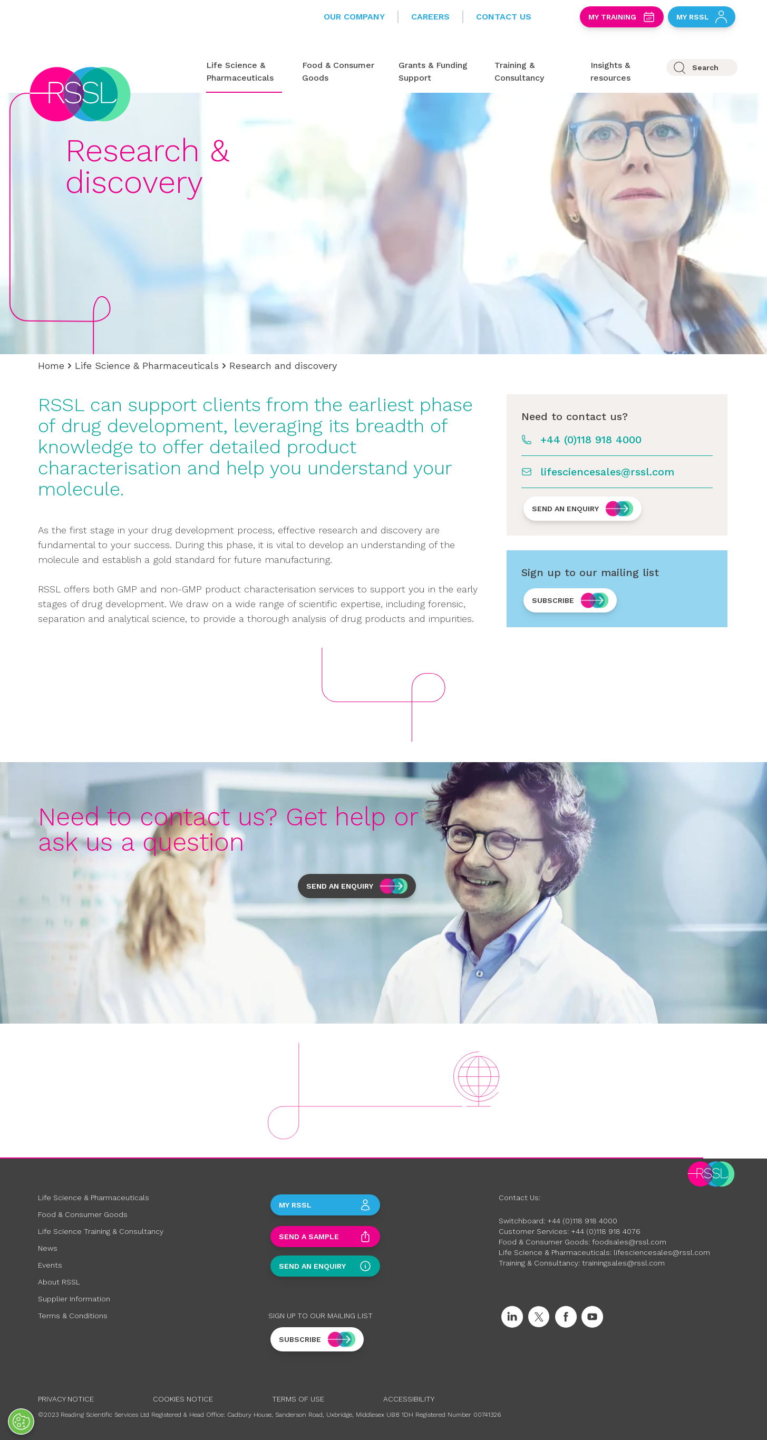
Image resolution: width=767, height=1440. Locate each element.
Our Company (354, 17)
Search (705, 67)
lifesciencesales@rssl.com (607, 471)
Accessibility (408, 1399)
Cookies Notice (183, 1399)
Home (51, 365)
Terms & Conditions (73, 1315)
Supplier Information (74, 1299)
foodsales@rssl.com (629, 1242)
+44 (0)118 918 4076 (605, 1231)
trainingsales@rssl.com (623, 1263)
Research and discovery (283, 365)
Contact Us (503, 17)
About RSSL (59, 1282)
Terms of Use (298, 1399)
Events (50, 1265)
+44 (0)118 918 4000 (591, 439)
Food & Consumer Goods (83, 1214)
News (47, 1248)
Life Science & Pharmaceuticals (147, 365)
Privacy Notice (66, 1399)
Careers (430, 17)
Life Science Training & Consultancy (100, 1231)
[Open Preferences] (21, 1421)
